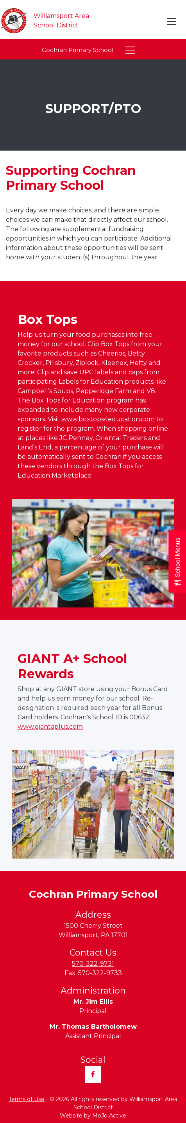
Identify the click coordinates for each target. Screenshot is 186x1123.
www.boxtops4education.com (108, 419)
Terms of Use (27, 1099)
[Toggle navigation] (172, 21)
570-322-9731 (93, 963)
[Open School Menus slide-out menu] (177, 561)
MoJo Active (109, 1115)
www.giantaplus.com (50, 726)
